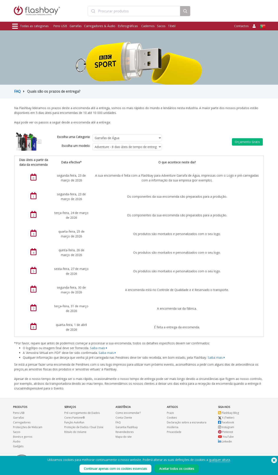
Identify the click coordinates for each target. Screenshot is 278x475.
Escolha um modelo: (75, 146)
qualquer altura (219, 460)
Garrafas (76, 26)
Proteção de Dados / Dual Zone (83, 427)
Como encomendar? (128, 413)
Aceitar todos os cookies (176, 469)
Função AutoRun (74, 422)
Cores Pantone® (74, 417)
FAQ (17, 91)
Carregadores (21, 422)
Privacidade (174, 432)
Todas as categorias (30, 26)
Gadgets (18, 446)
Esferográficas (128, 26)
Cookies (172, 417)
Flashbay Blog (228, 413)
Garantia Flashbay (127, 427)
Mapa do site (124, 437)
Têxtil (171, 26)
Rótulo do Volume (75, 432)
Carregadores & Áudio (99, 26)
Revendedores (125, 432)
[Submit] (93, 11)
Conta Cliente (124, 417)
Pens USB (60, 26)
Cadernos (148, 26)
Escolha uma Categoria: (73, 137)
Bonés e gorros (22, 437)
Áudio (16, 441)
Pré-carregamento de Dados (82, 413)
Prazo (170, 413)
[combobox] (134, 11)
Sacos (161, 26)
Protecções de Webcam (27, 427)
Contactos (241, 26)
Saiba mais (97, 348)
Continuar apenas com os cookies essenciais (115, 469)
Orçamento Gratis (247, 142)
